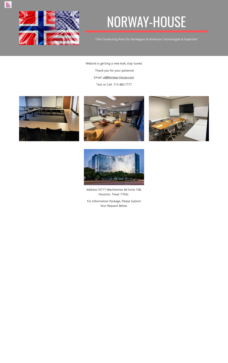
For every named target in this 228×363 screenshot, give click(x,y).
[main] (146, 23)
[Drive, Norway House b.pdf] (114, 288)
